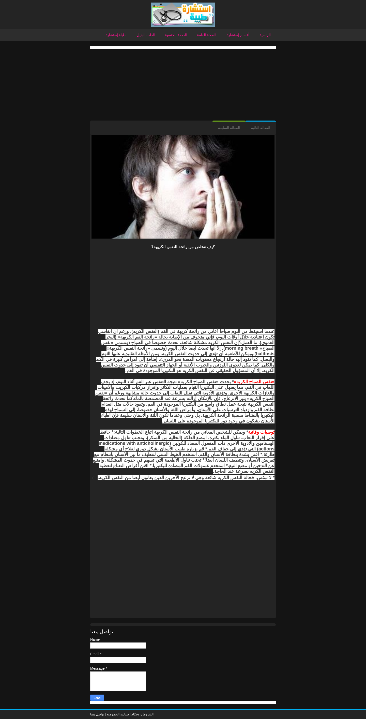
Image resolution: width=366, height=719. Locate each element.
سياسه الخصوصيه (117, 714)
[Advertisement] (183, 85)
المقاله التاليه (260, 128)
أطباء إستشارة (116, 35)
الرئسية (265, 35)
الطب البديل (146, 35)
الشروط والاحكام (142, 714)
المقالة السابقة (229, 128)
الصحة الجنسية (176, 35)
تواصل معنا (97, 714)
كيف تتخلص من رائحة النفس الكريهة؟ (183, 247)
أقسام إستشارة (237, 35)
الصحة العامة (206, 35)
